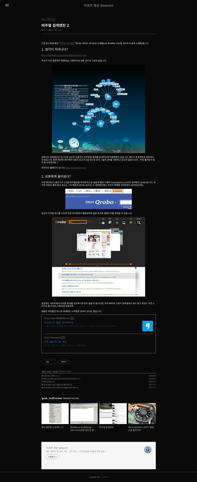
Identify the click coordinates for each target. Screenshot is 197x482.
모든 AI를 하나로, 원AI (55, 341)
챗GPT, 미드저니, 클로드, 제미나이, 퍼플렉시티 (65, 345)
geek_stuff (46, 371)
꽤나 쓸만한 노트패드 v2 (49, 376)
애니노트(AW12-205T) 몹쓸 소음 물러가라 (55, 384)
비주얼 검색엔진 (67, 43)
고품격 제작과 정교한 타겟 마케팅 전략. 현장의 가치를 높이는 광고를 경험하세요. (80, 325)
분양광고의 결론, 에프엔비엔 (58, 322)
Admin (105, 477)
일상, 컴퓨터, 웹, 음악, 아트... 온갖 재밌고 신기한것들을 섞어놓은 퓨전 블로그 (76, 451)
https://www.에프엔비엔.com (56, 318)
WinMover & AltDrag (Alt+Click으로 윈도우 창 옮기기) (59, 379)
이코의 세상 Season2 (98, 5)
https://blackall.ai (52, 337)
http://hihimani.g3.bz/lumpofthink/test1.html (64, 55)
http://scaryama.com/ (76, 167)
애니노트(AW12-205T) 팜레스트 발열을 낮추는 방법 (58, 387)
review (55, 371)
